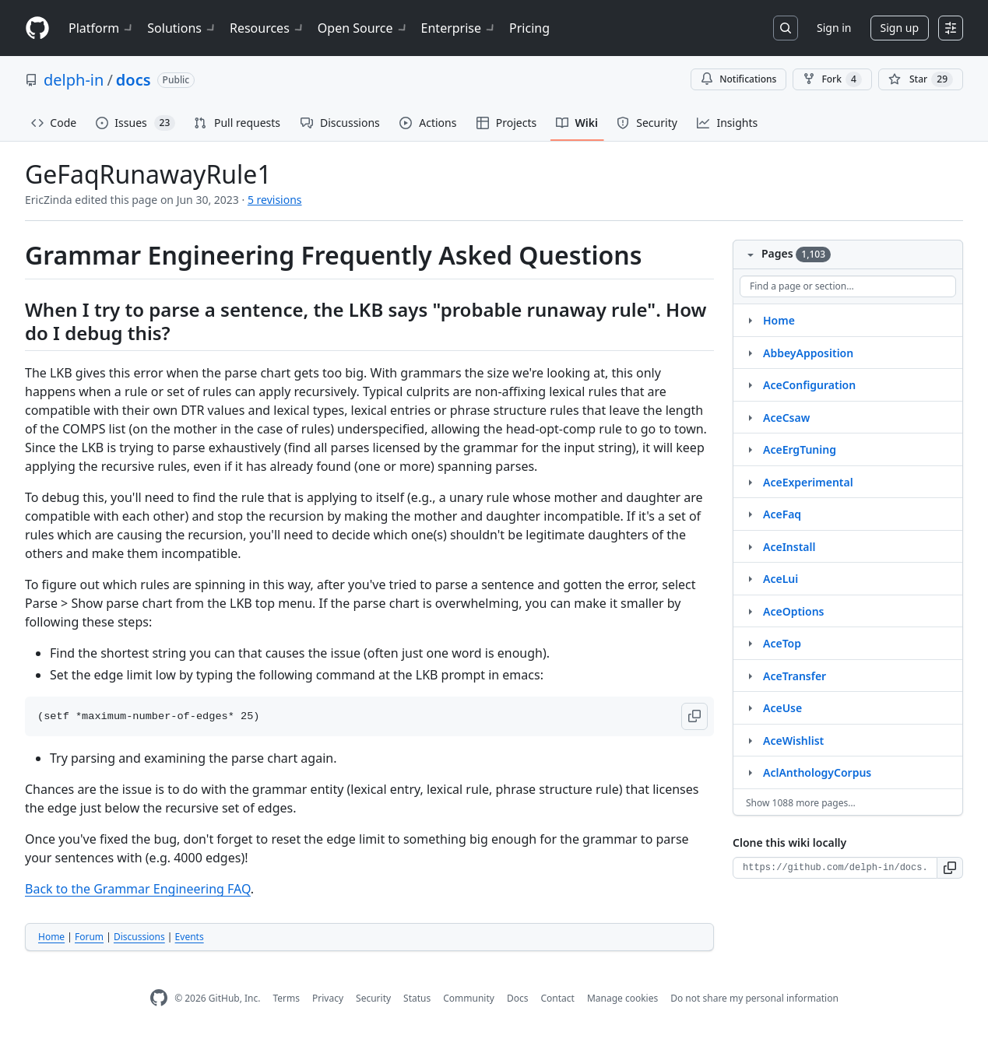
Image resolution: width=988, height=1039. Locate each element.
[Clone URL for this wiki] (835, 868)
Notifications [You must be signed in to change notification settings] (738, 79)
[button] (694, 716)
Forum (89, 936)
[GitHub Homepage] (158, 998)
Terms (286, 998)
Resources (267, 28)
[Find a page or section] (848, 286)
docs (133, 79)
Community (468, 998)
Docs (518, 998)
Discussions (139, 936)
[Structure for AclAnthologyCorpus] (750, 772)
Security (373, 998)
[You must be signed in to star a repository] (920, 79)
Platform (102, 28)
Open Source (363, 28)
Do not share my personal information (754, 998)
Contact (557, 998)
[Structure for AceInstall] (750, 546)
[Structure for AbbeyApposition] (750, 352)
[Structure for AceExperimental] (750, 481)
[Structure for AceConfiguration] (750, 384)
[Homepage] (37, 28)
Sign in (834, 27)
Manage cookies (622, 998)
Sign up (900, 27)
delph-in (74, 79)
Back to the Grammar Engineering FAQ (138, 888)
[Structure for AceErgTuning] (750, 449)
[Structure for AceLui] (750, 578)
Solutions (182, 28)
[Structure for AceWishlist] (750, 740)
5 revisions (275, 199)
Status (417, 998)
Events (189, 936)
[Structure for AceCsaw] (750, 417)
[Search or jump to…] (785, 28)
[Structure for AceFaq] (750, 513)
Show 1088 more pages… (801, 803)
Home (51, 936)
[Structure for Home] (750, 319)
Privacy (327, 998)
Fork (832, 79)
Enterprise (459, 28)
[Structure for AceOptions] (750, 610)
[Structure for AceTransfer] (750, 675)
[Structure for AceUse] (750, 707)
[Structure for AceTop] (750, 642)
